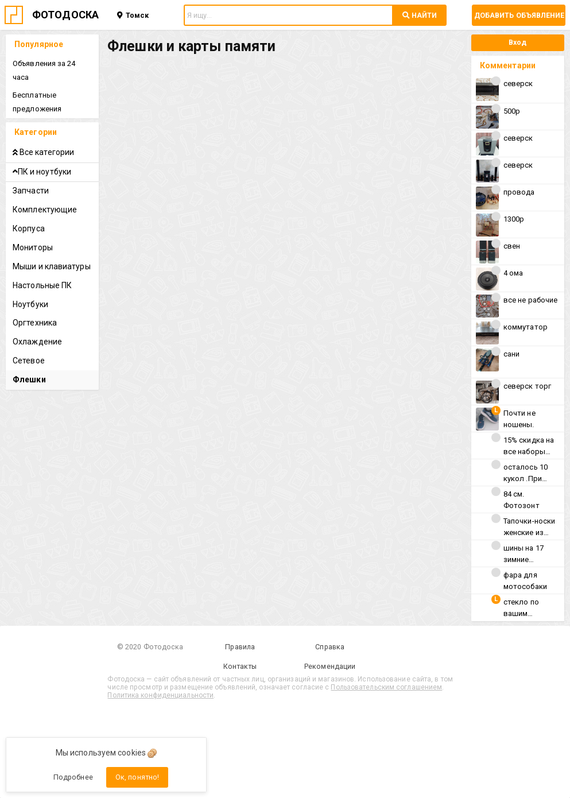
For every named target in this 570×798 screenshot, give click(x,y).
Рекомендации (329, 666)
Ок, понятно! (137, 777)
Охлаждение (37, 341)
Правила (240, 646)
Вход (517, 42)
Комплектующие (45, 209)
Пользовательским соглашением (386, 687)
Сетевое (29, 360)
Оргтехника (35, 322)
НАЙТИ (419, 15)
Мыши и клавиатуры (52, 266)
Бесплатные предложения (37, 102)
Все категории (43, 152)
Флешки (29, 379)
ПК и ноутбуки (42, 171)
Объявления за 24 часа (44, 70)
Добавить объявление (519, 15)
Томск (133, 15)
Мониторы (33, 247)
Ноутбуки (30, 304)
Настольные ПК (42, 285)
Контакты (240, 666)
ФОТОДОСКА (65, 15)
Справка (329, 646)
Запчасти (31, 190)
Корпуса (29, 228)
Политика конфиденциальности (160, 695)
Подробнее (73, 777)
